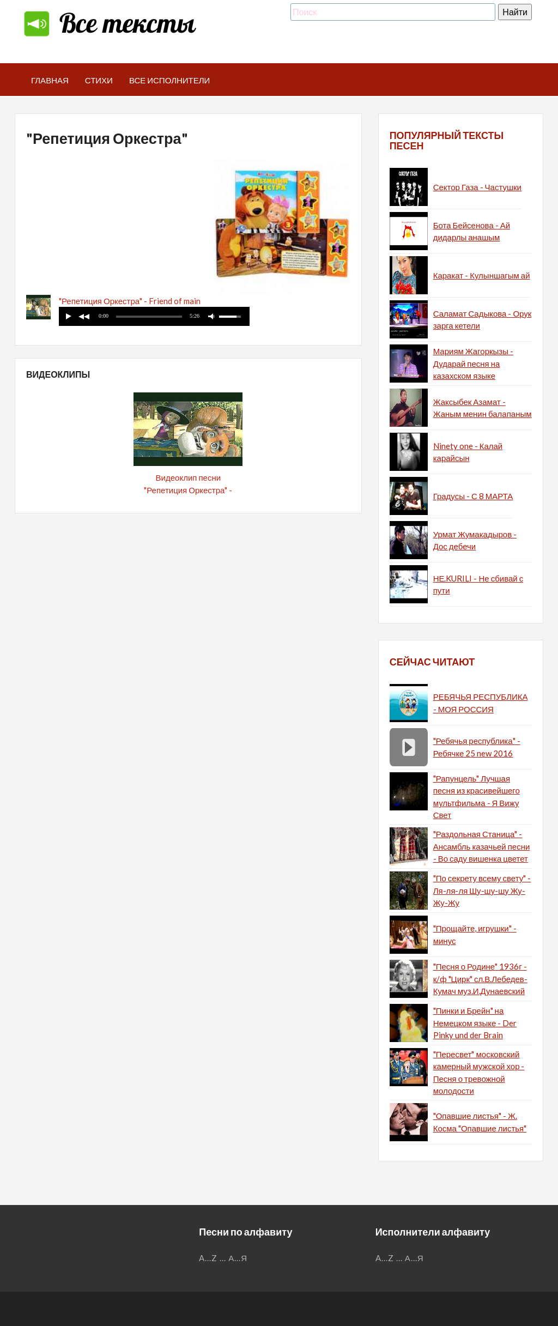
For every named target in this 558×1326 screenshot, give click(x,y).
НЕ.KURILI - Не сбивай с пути (478, 584)
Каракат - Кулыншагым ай (481, 275)
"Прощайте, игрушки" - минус (475, 934)
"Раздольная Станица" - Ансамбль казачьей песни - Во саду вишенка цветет (481, 846)
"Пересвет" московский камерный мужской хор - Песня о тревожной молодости (479, 1072)
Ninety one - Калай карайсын (468, 452)
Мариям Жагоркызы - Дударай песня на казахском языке (473, 363)
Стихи (99, 80)
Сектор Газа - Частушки (477, 187)
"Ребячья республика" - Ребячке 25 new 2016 (476, 747)
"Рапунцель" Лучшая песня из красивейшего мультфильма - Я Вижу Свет (476, 796)
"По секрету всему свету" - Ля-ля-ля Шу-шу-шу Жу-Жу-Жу (482, 890)
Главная (50, 80)
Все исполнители (169, 80)
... (223, 1258)
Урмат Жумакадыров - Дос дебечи (475, 540)
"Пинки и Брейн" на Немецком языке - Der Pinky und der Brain (475, 1023)
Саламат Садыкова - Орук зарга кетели (482, 319)
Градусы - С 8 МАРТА (473, 496)
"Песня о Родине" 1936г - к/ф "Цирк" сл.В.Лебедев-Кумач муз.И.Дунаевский (480, 978)
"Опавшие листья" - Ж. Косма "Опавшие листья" (480, 1122)
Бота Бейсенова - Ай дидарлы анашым (471, 231)
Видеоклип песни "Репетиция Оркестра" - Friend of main (188, 490)
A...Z (208, 1258)
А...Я (237, 1258)
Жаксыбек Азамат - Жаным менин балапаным (482, 408)
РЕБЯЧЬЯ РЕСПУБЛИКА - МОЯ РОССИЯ (480, 703)
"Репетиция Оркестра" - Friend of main (130, 301)
